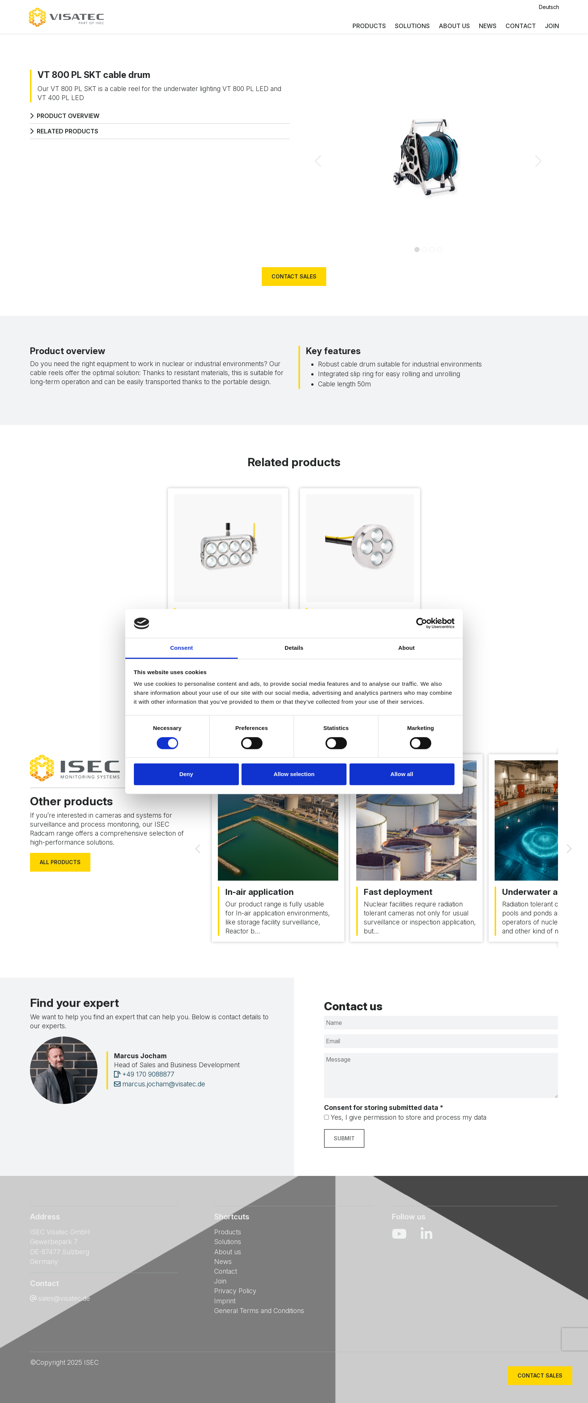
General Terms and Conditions (259, 1311)
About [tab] (406, 648)
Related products (64, 131)
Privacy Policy (235, 1291)
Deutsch (548, 7)
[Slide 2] (432, 249)
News (486, 26)
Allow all (401, 774)
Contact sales (294, 276)
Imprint (225, 1301)
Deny (186, 774)
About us (453, 26)
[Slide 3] (439, 249)
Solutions (411, 26)
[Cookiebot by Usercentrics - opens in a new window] (421, 623)
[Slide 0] (417, 249)
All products (60, 862)
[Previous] (197, 848)
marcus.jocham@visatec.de (159, 1084)
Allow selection (293, 774)
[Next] (569, 848)
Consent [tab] (181, 648)
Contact (519, 26)
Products (368, 26)
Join (551, 26)
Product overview (64, 116)
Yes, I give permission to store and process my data (408, 1117)
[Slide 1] (424, 249)
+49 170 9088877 (144, 1074)
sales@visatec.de (64, 1298)
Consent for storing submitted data (383, 1107)
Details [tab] (294, 648)
